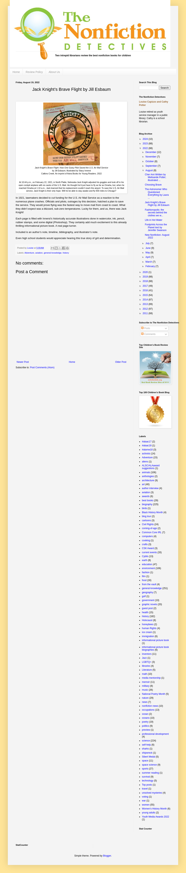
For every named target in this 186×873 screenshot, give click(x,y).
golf (144, 596)
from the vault (149, 584)
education (147, 564)
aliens (145, 461)
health (145, 612)
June (148, 248)
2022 (146, 148)
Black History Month (152, 512)
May (148, 252)
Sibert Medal (148, 756)
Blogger (107, 855)
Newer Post (23, 362)
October (149, 161)
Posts (145, 328)
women (146, 804)
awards (146, 496)
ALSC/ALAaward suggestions (151, 467)
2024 (146, 139)
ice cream (147, 632)
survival (146, 776)
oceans (146, 718)
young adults (148, 812)
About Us (54, 72)
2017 (146, 286)
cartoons (146, 520)
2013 (146, 304)
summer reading (150, 772)
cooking (146, 540)
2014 (146, 299)
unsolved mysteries (152, 792)
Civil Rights (148, 524)
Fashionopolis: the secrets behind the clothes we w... (156, 212)
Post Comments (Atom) (42, 367)
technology (147, 780)
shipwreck (147, 752)
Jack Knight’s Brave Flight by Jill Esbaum (157, 203)
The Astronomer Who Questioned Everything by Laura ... (157, 193)
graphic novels (149, 604)
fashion (146, 572)
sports (145, 768)
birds (144, 508)
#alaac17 (147, 441)
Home (16, 72)
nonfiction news (150, 706)
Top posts (147, 784)
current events (149, 552)
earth (144, 560)
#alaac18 (147, 445)
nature (145, 698)
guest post (147, 608)
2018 (146, 281)
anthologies (148, 476)
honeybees (147, 624)
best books (147, 500)
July (147, 243)
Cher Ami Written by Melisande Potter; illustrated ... (155, 177)
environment (148, 568)
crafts (145, 544)
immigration (148, 636)
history (66, 253)
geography (147, 592)
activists (146, 453)
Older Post (120, 362)
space (145, 760)
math (144, 674)
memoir (146, 682)
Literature (147, 669)
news (144, 702)
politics (145, 726)
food (144, 580)
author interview (150, 488)
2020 (146, 272)
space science (149, 764)
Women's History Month (154, 808)
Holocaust (147, 620)
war (144, 800)
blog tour (146, 516)
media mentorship (151, 678)
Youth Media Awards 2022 (155, 816)
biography (147, 504)
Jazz (144, 658)
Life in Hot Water (153, 220)
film (144, 576)
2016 (146, 290)
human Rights (149, 628)
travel (145, 788)
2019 (146, 276)
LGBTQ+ (146, 662)
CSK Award (148, 548)
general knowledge (53, 253)
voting (145, 796)
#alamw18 (147, 449)
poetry (145, 721)
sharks (145, 748)
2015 (146, 295)
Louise (30, 248)
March (149, 261)
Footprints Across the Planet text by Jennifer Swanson (156, 227)
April (148, 257)
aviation (38, 253)
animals (146, 472)
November (151, 156)
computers (147, 536)
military (145, 686)
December (151, 152)
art (143, 484)
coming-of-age (149, 528)
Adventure (29, 253)
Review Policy (34, 72)
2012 (146, 308)
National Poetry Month (153, 694)
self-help (146, 744)
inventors (147, 654)
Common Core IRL (152, 532)
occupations (148, 709)
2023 (146, 143)
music (145, 689)
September (151, 166)
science (146, 740)
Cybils (145, 556)
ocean (145, 714)
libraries (146, 666)
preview (146, 729)
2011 (146, 313)
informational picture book (155, 640)
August (149, 170)
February (150, 266)
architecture (148, 480)
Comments (148, 334)
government (148, 600)
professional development (155, 734)
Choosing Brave (153, 184)
